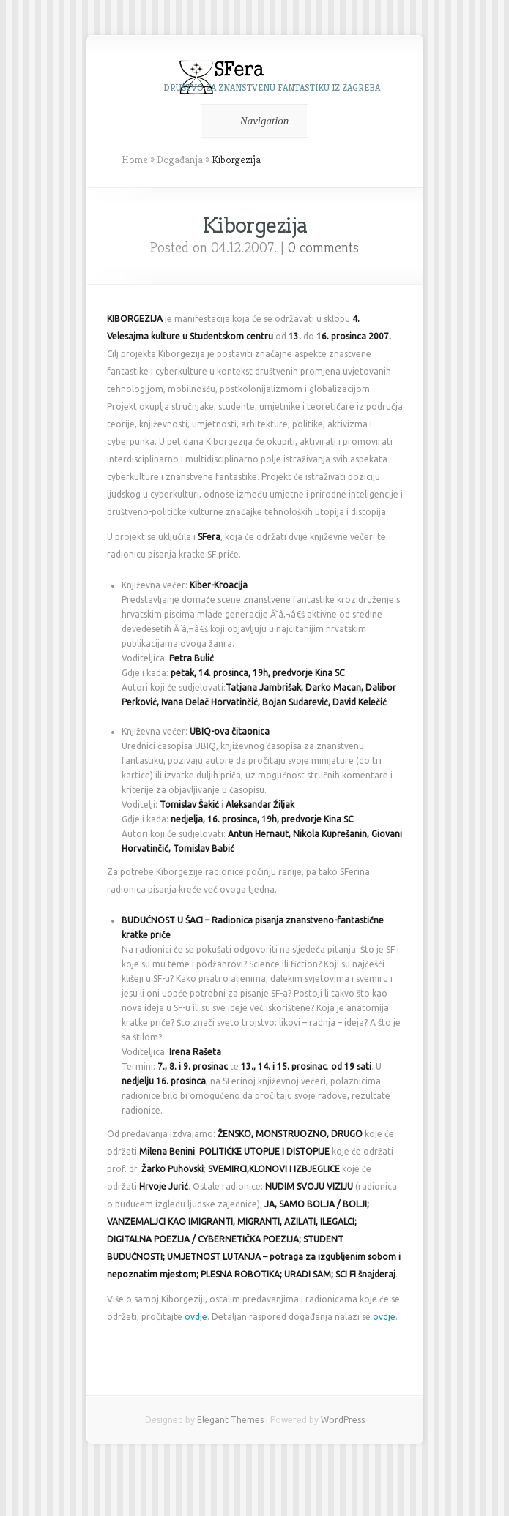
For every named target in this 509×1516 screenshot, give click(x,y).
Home (135, 159)
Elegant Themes (230, 1420)
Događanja (180, 159)
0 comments (323, 248)
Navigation (252, 121)
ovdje (196, 1316)
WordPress (343, 1420)
